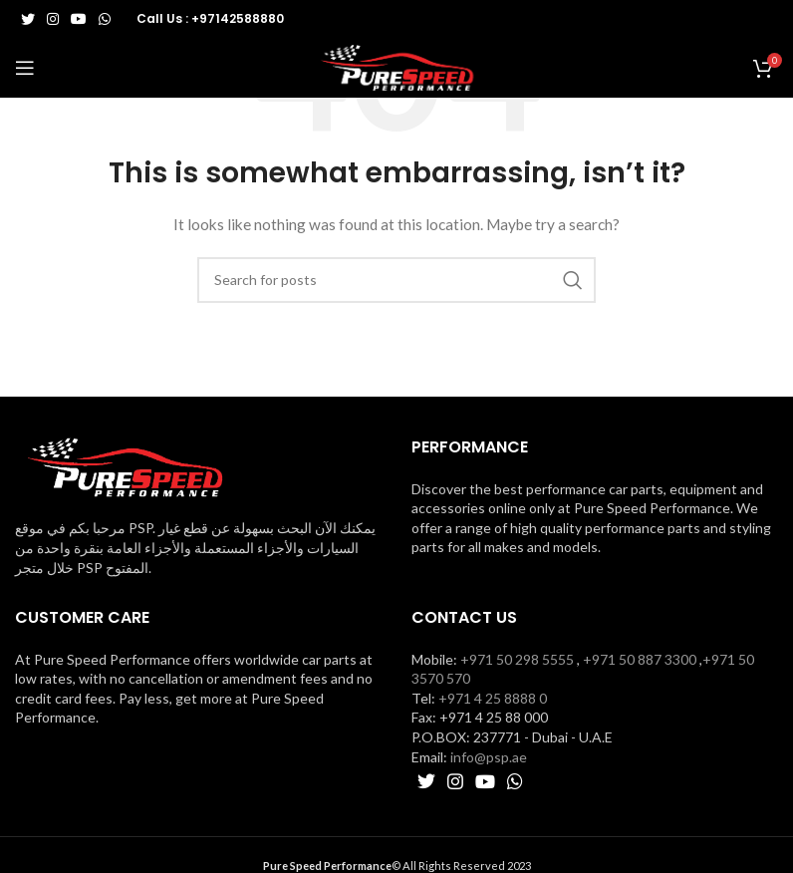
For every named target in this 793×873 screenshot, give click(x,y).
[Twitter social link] (28, 19)
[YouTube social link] (79, 19)
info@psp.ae (488, 756)
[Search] (396, 280)
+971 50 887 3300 (639, 659)
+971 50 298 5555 (517, 659)
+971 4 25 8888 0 (492, 698)
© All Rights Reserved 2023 (397, 865)
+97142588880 (237, 18)
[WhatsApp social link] (105, 19)
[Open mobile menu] (25, 68)
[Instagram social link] (53, 19)
